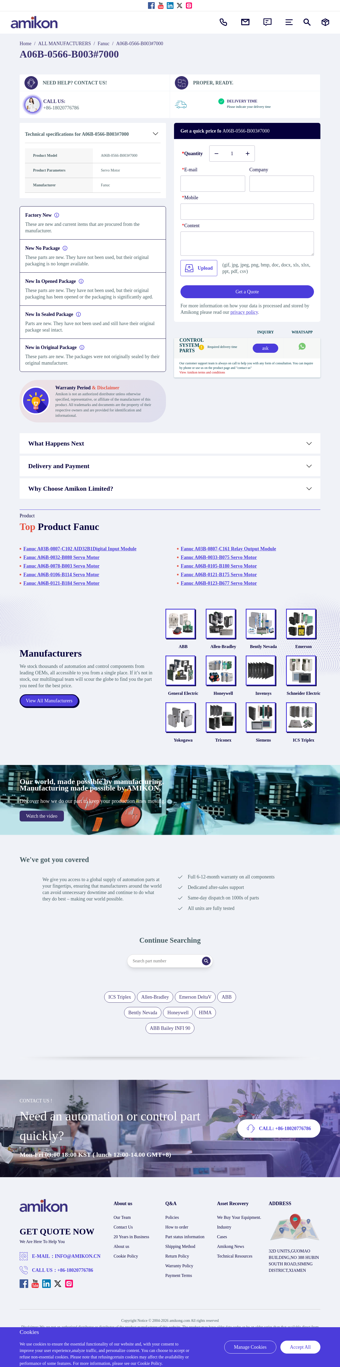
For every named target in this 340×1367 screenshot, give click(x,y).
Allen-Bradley (223, 646)
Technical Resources (234, 1256)
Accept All (300, 1347)
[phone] (247, 212)
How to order (176, 1227)
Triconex (223, 740)
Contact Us (123, 1227)
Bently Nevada (263, 646)
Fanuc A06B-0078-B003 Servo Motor (61, 566)
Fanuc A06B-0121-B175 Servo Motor (219, 574)
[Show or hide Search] (307, 22)
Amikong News (230, 1246)
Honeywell (223, 693)
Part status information (185, 1236)
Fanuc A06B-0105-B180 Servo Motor (219, 566)
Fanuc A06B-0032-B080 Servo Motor (61, 557)
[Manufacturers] (325, 22)
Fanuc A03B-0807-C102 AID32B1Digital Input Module (79, 548)
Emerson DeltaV (195, 997)
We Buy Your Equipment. (239, 1217)
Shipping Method (180, 1246)
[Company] (281, 184)
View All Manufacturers (49, 700)
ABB (183, 646)
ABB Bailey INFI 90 (170, 1028)
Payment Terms (178, 1275)
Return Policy (177, 1256)
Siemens (263, 740)
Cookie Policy (126, 1256)
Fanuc (104, 43)
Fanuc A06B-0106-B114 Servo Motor (61, 574)
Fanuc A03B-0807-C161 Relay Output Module (228, 548)
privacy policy (244, 312)
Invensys (263, 693)
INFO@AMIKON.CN (77, 1256)
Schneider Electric (303, 693)
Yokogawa (183, 740)
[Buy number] (232, 153)
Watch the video (41, 816)
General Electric (183, 693)
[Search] (206, 961)
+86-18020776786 (75, 1270)
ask (265, 348)
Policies (172, 1217)
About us (121, 1246)
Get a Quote (247, 291)
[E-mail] (212, 184)
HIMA (205, 1012)
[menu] (289, 22)
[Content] (247, 244)
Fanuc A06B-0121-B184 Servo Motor (61, 583)
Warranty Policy (179, 1265)
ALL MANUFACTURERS (64, 43)
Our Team (122, 1217)
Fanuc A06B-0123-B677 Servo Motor (219, 583)
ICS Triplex (303, 740)
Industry (224, 1227)
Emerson (303, 646)
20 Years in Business (131, 1236)
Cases (222, 1236)
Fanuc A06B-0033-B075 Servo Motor (219, 557)
